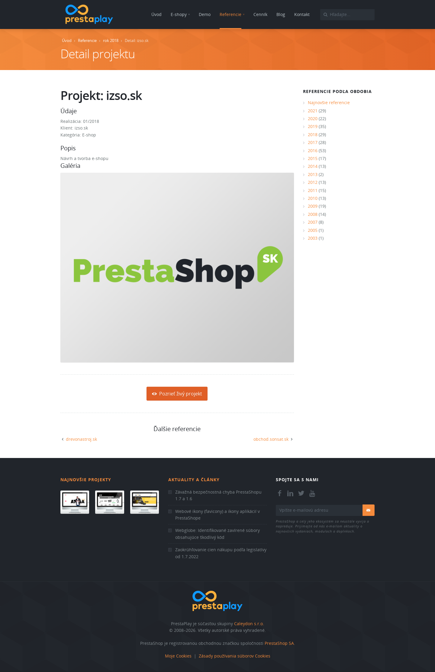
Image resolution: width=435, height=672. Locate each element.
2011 (312, 190)
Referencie (87, 40)
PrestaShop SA (279, 643)
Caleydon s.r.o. (249, 623)
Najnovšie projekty (85, 479)
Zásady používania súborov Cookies (234, 656)
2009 (312, 206)
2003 (312, 238)
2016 (312, 150)
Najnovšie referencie (329, 102)
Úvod (67, 40)
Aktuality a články (194, 479)
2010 (312, 198)
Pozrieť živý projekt (177, 393)
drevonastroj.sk (81, 439)
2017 (312, 142)
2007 (312, 222)
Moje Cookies (178, 656)
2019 (312, 126)
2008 (312, 214)
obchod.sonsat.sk (270, 439)
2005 (312, 230)
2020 (312, 118)
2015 (312, 158)
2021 (312, 111)
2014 (312, 166)
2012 (312, 182)
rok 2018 (110, 40)
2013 (312, 174)
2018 (312, 134)
